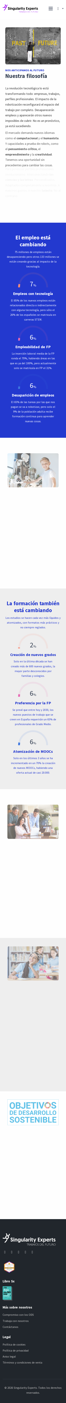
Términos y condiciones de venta (22, 1362)
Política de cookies (14, 1344)
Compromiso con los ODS (18, 1314)
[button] (59, 8)
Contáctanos (10, 1327)
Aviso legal (9, 1356)
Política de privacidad (16, 1350)
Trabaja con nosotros (16, 1321)
